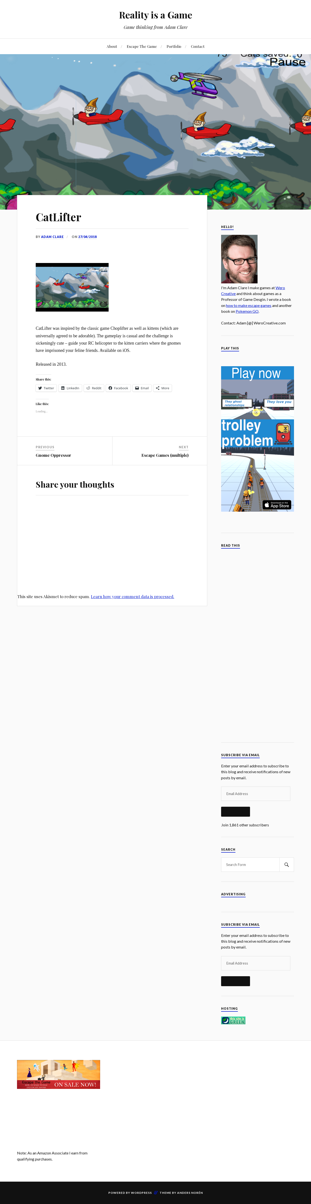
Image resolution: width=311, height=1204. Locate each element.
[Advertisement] (155, 1094)
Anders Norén (190, 1193)
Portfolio (174, 46)
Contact (198, 46)
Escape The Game (142, 46)
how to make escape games (248, 305)
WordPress (141, 1193)
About (112, 46)
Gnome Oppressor (53, 455)
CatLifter (58, 217)
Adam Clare (52, 237)
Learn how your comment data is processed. (132, 596)
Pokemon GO (247, 311)
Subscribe (235, 812)
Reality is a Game (155, 14)
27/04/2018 (87, 237)
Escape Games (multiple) (165, 455)
